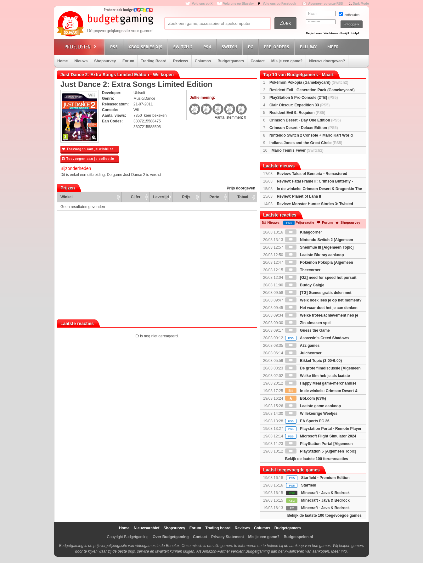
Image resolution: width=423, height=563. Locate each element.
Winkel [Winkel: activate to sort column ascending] (66, 197)
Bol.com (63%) (305, 398)
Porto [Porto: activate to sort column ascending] (214, 197)
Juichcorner (303, 353)
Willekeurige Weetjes (311, 413)
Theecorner (303, 270)
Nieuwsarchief (146, 528)
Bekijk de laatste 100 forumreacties (316, 459)
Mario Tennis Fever (298, 150)
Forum (128, 61)
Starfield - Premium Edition (325, 478)
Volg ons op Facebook (279, 3)
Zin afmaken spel (308, 323)
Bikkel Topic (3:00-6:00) (313, 360)
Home (62, 61)
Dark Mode (361, 3)
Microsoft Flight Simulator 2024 (320, 436)
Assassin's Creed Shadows (317, 338)
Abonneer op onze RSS (325, 3)
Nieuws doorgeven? (327, 61)
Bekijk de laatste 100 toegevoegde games (324, 515)
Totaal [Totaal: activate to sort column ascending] (242, 197)
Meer (334, 47)
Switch (230, 47)
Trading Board (153, 61)
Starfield (308, 485)
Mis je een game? (286, 61)
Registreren (314, 33)
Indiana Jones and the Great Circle (305, 143)
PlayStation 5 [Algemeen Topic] (320, 451)
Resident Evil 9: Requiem (297, 112)
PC (251, 47)
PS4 (208, 47)
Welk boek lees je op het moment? (323, 300)
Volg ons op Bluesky (238, 3)
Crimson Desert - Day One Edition (305, 120)
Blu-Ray (309, 47)
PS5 (115, 47)
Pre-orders (277, 47)
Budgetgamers (230, 61)
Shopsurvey (105, 61)
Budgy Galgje (304, 285)
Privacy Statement (227, 537)
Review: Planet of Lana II (299, 196)
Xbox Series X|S (146, 47)
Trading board (217, 528)
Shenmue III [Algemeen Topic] (319, 247)
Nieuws (80, 61)
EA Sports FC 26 (307, 421)
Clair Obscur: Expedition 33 (299, 105)
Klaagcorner (303, 232)
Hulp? (355, 33)
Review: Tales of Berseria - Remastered (312, 174)
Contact (258, 61)
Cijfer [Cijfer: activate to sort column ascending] (136, 197)
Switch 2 (184, 47)
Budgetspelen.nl (298, 537)
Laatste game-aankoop (313, 406)
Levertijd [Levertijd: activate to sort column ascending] (161, 197)
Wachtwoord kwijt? (336, 33)
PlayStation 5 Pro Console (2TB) (303, 97)
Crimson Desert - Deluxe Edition (303, 128)
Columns (203, 61)
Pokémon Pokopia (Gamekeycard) (308, 82)
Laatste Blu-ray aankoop (314, 255)
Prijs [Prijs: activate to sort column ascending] (186, 197)
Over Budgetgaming (171, 537)
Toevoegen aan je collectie (88, 158)
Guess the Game (307, 330)
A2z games (302, 345)
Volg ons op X (202, 3)
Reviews (180, 61)
